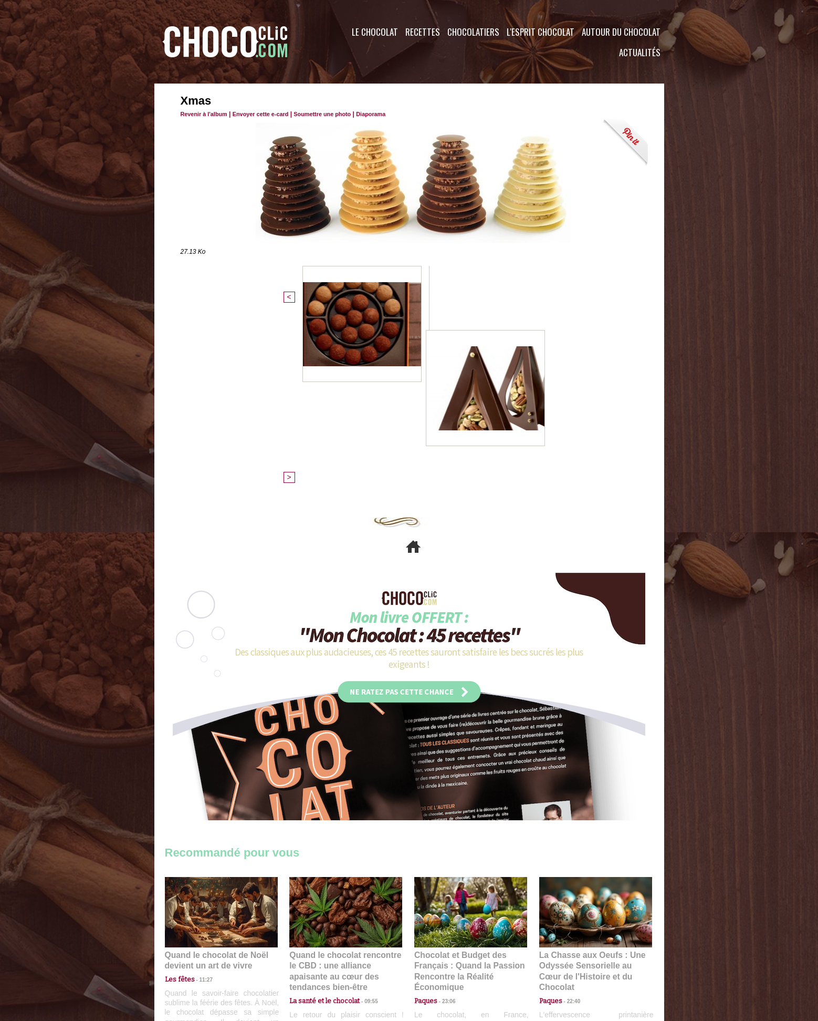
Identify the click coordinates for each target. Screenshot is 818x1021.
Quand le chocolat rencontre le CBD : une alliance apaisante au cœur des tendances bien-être (345, 785)
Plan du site (438, 957)
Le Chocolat (375, 31)
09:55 (363, 809)
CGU (304, 957)
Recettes (422, 31)
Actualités (639, 52)
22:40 (570, 809)
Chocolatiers (473, 31)
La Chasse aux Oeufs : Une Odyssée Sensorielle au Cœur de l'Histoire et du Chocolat (591, 785)
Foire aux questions (570, 957)
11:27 (200, 799)
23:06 (445, 819)
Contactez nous (196, 957)
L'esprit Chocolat (540, 31)
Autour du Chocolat (621, 31)
